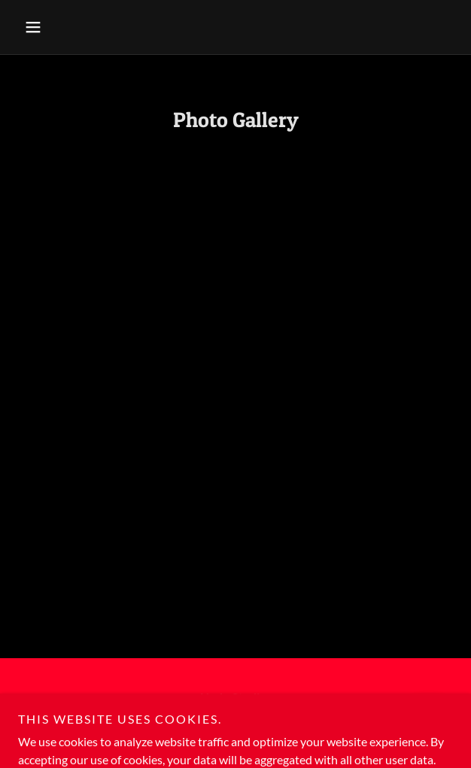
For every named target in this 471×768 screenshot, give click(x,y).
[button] (51, 27)
